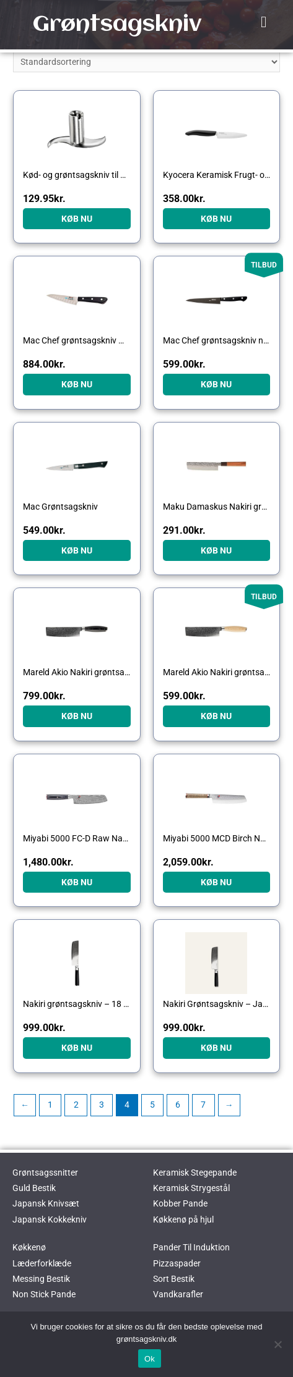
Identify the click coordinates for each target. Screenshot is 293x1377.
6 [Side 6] (177, 1105)
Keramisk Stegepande (195, 1172)
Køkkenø (29, 1247)
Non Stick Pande (44, 1294)
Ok (149, 1358)
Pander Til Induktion (191, 1247)
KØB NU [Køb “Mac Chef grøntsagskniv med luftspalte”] (76, 384)
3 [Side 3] (101, 1105)
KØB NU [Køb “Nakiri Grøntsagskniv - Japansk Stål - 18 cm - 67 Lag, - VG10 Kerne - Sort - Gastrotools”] (216, 1048)
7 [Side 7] (203, 1105)
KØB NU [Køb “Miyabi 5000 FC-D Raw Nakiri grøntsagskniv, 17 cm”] (76, 882)
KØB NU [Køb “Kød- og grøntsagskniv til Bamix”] (76, 219)
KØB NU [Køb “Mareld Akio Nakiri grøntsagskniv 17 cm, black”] (76, 716)
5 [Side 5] (152, 1105)
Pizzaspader (177, 1263)
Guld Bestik (34, 1188)
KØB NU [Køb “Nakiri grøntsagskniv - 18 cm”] (76, 1048)
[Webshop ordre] (146, 61)
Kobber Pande (180, 1203)
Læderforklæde (41, 1263)
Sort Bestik (174, 1279)
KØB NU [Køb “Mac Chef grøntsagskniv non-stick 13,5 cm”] (216, 384)
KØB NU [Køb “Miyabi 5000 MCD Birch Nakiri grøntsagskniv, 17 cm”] (216, 882)
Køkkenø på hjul (183, 1219)
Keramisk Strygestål (191, 1188)
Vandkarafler (178, 1294)
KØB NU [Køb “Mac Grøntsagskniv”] (76, 550)
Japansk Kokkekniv (49, 1219)
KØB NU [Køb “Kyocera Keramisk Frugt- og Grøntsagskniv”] (216, 219)
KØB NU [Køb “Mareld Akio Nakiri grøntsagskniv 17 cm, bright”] (216, 716)
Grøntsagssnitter (45, 1172)
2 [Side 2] (76, 1105)
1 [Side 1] (50, 1105)
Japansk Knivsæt (45, 1203)
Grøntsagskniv (117, 24)
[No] (277, 1344)
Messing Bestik (41, 1279)
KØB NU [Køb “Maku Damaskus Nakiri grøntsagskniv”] (216, 550)
